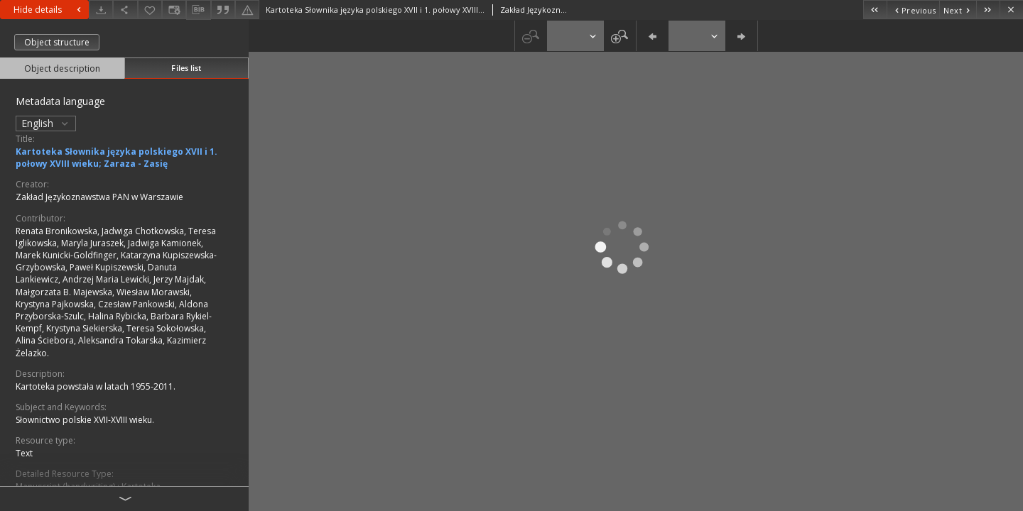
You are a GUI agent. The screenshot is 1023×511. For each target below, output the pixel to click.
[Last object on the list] (988, 9)
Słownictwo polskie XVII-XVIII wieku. (85, 420)
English (45, 123)
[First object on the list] (875, 9)
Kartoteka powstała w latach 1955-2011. (95, 386)
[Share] (125, 9)
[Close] (1011, 9)
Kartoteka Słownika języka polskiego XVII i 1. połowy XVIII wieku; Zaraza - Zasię (116, 157)
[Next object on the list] (957, 9)
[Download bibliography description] (198, 10)
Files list (186, 67)
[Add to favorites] (150, 9)
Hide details (49, 10)
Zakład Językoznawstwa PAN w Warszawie (99, 197)
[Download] (101, 9)
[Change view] (174, 9)
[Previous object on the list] (913, 9)
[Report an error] (247, 9)
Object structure (57, 42)
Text (24, 453)
